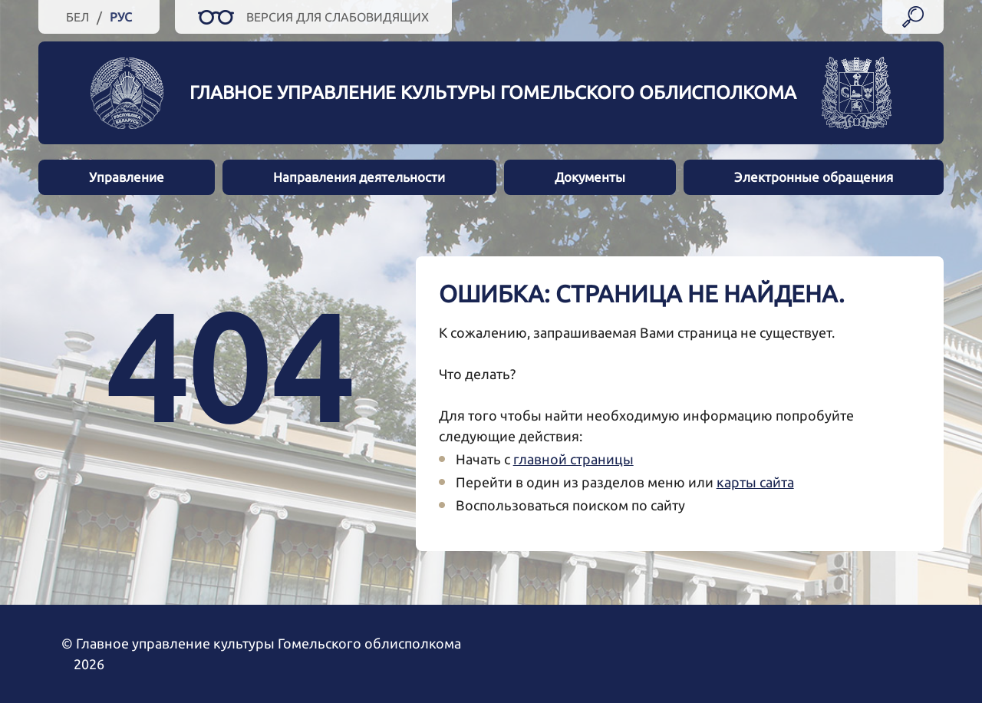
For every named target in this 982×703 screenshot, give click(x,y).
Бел (77, 17)
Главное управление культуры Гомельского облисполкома (492, 92)
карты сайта (755, 482)
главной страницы (573, 459)
